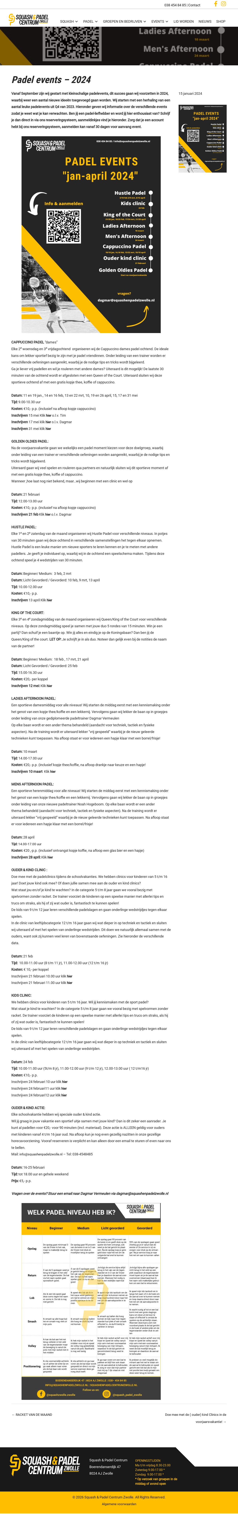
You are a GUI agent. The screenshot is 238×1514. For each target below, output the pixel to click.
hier (49, 415)
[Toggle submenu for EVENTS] (166, 21)
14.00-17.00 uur (26, 844)
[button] (215, 5)
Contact (194, 5)
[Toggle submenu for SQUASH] (75, 21)
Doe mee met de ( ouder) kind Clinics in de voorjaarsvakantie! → (194, 1416)
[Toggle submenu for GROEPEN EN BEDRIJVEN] (144, 21)
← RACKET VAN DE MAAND (33, 1415)
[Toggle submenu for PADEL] (95, 21)
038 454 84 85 (175, 5)
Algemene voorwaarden (119, 1504)
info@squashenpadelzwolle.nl (42, 1154)
